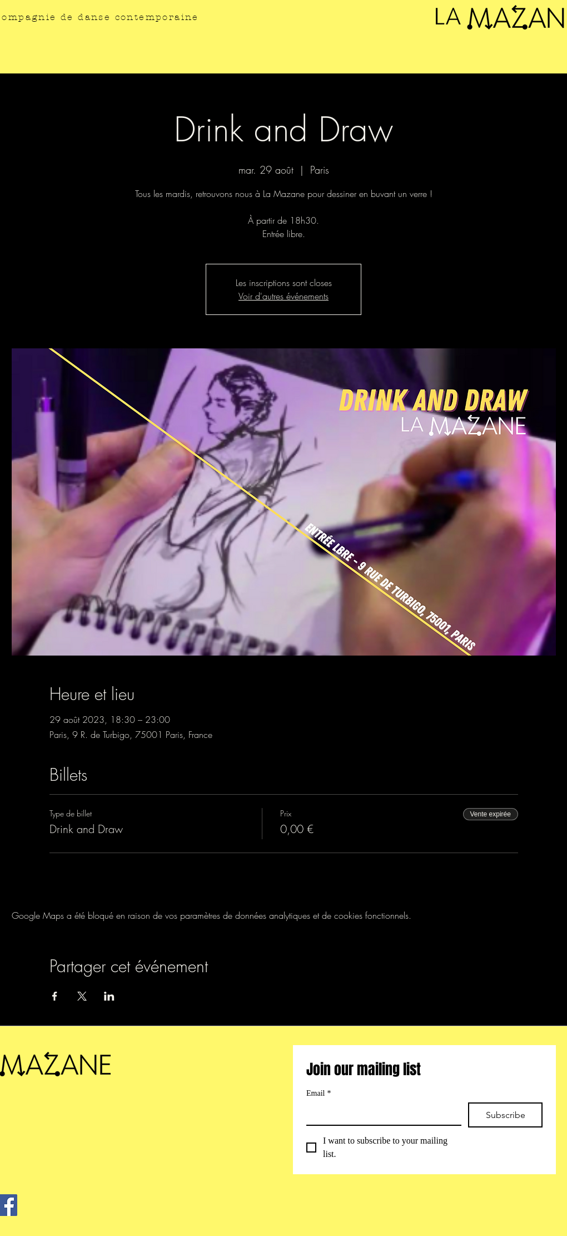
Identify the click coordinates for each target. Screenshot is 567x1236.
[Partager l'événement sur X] (82, 996)
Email (318, 1093)
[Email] (380, 1113)
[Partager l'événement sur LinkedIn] (109, 996)
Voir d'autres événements (283, 296)
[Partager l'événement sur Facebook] (54, 996)
